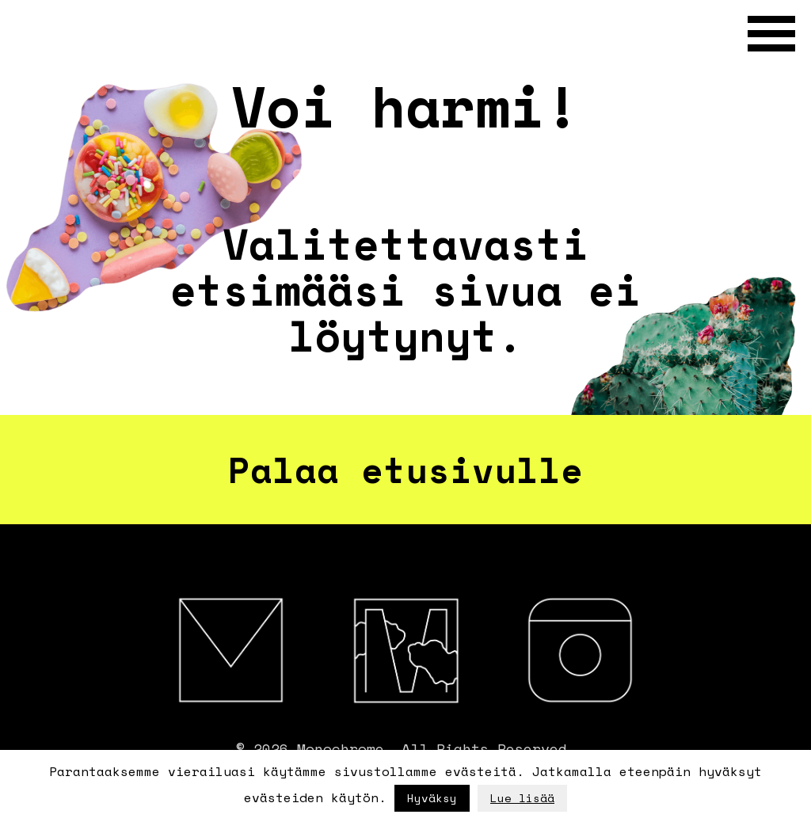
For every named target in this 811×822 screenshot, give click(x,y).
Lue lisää (522, 798)
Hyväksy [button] (432, 798)
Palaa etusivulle (405, 469)
